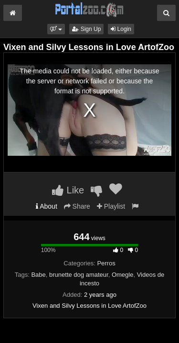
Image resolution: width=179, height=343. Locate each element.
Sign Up (86, 29)
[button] (56, 29)
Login (121, 29)
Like (68, 190)
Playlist (111, 206)
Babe (38, 274)
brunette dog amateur (78, 274)
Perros (106, 263)
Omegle (123, 274)
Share (77, 206)
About (46, 206)
